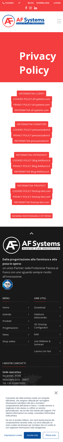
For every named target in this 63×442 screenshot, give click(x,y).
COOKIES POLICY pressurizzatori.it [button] (31, 129)
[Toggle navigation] (59, 18)
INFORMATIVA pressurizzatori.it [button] (31, 140)
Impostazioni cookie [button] (13, 435)
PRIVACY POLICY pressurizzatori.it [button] (31, 135)
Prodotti (7, 321)
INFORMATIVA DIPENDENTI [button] (31, 154)
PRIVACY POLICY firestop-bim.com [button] (31, 196)
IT (19, 2)
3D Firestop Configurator (41, 326)
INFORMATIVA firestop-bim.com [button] (31, 202)
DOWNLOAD (42, 2)
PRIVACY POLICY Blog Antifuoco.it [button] (31, 166)
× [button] (56, 392)
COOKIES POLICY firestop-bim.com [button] (31, 191)
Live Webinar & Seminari (42, 343)
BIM (36, 334)
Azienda (7, 314)
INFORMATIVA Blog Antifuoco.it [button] (31, 171)
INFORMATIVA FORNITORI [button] (31, 124)
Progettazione (10, 327)
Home (6, 307)
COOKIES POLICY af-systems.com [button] (31, 99)
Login (57, 2)
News (6, 334)
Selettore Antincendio (40, 316)
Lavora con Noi (42, 351)
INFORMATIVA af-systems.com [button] (31, 110)
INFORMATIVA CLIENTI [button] (31, 93)
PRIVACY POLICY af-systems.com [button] (31, 104)
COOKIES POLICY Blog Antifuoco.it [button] (31, 160)
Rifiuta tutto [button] (51, 435)
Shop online (9, 341)
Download (39, 307)
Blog (31, 2)
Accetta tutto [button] (32, 435)
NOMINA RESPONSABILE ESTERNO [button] (31, 215)
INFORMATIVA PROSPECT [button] (31, 185)
